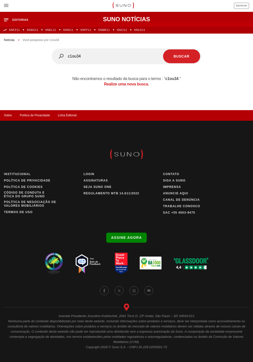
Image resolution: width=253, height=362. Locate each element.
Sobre (8, 115)
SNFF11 (85, 29)
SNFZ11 (14, 29)
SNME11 (104, 29)
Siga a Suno (174, 180)
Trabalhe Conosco (181, 206)
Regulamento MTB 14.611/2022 (111, 193)
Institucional (17, 174)
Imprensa (172, 187)
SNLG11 (140, 29)
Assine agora (126, 238)
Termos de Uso (18, 212)
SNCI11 (122, 29)
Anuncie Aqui (175, 193)
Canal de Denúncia (181, 199)
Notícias (9, 40)
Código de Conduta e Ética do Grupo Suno (24, 194)
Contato (171, 174)
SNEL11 (50, 29)
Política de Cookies (23, 187)
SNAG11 (32, 29)
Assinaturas (96, 180)
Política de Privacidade (35, 115)
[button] (18, 20)
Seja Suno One (98, 187)
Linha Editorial (67, 115)
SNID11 (68, 29)
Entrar (241, 5)
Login (89, 174)
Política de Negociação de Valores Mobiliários (30, 203)
